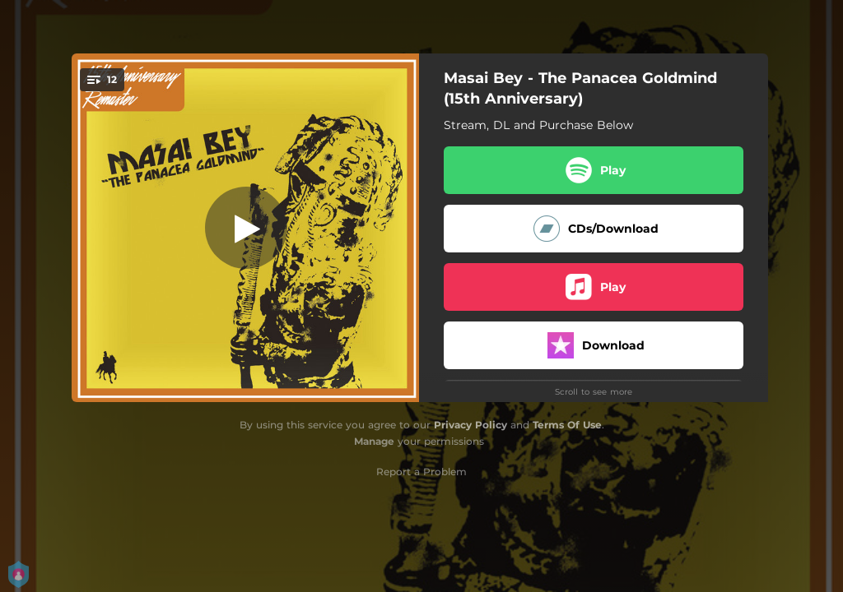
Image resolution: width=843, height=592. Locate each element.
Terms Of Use (567, 425)
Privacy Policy (470, 425)
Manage (374, 441)
